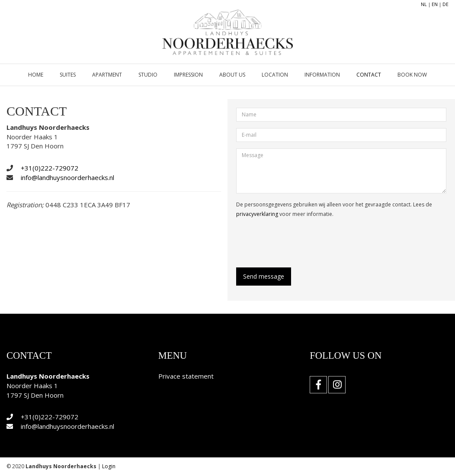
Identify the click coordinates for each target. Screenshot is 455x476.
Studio (147, 74)
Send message (263, 276)
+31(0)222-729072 (49, 168)
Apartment (107, 74)
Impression (188, 74)
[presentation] (302, 242)
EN (435, 4)
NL (424, 4)
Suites (68, 74)
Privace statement (186, 376)
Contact (368, 74)
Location (275, 74)
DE (445, 4)
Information (322, 74)
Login (108, 466)
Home (35, 74)
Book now (412, 74)
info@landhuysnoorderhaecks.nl (67, 177)
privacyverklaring (257, 214)
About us (232, 74)
